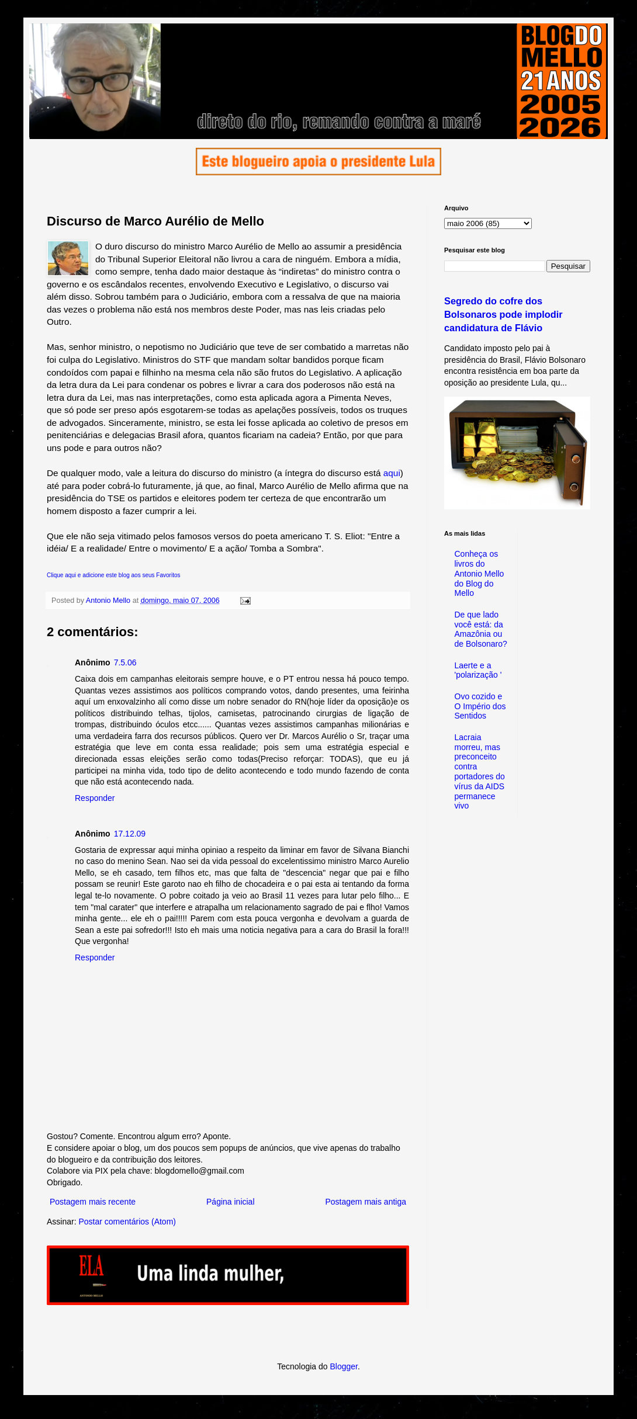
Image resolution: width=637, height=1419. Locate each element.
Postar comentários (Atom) (127, 1221)
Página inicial (230, 1201)
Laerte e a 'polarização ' (478, 670)
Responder (95, 798)
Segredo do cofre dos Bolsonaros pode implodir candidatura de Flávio (503, 314)
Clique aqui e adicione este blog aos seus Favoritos (113, 575)
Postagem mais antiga (365, 1201)
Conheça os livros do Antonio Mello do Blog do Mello (479, 573)
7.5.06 (125, 662)
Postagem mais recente (93, 1201)
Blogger (343, 1366)
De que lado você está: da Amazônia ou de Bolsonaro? (481, 629)
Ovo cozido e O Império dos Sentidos (480, 706)
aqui (391, 473)
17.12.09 (130, 833)
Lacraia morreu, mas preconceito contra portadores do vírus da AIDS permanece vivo (480, 772)
